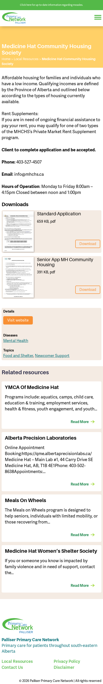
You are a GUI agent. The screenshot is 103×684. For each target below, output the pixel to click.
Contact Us (12, 667)
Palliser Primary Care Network (16, 18)
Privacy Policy (67, 661)
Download (87, 244)
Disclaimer (64, 667)
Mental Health (15, 340)
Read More (80, 422)
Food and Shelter (18, 355)
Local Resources (17, 661)
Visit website (18, 320)
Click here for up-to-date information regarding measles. (51, 4)
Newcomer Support (52, 355)
